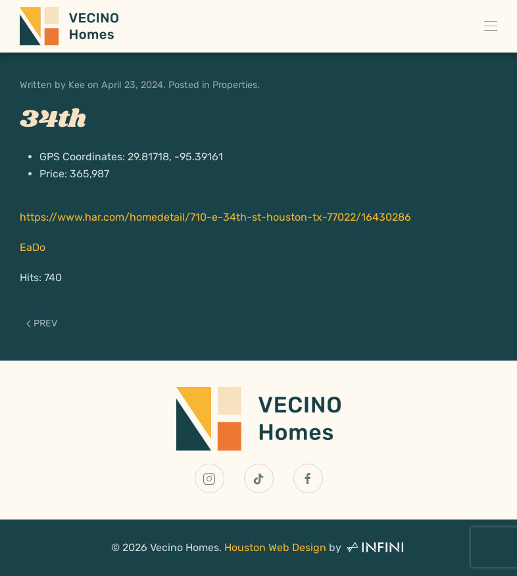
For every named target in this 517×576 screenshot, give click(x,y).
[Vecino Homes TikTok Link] (259, 478)
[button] (490, 26)
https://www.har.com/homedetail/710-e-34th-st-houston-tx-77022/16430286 (215, 217)
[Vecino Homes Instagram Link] (209, 478)
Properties (234, 85)
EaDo (32, 247)
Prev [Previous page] (41, 323)
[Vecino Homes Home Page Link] (258, 418)
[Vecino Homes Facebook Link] (308, 478)
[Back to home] (69, 26)
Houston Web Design (275, 547)
